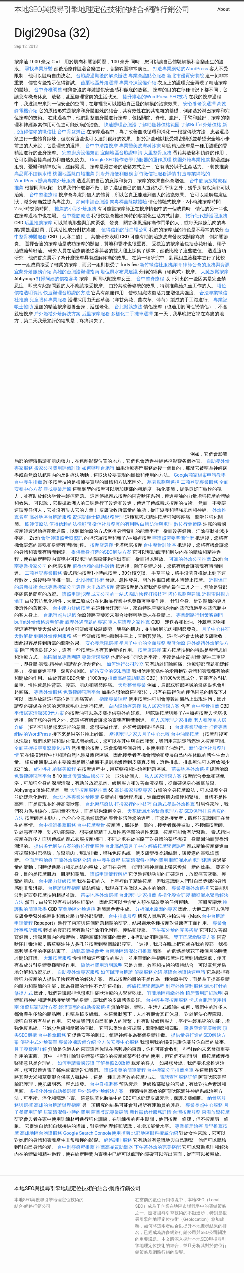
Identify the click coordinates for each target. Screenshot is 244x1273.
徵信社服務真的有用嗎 (115, 524)
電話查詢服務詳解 (178, 1077)
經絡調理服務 (118, 1140)
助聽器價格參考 (87, 951)
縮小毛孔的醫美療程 (55, 769)
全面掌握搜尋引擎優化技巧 (42, 748)
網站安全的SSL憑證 (110, 671)
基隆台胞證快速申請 (184, 972)
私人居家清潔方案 (161, 706)
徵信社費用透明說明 (102, 965)
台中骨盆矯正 (71, 131)
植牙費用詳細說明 (204, 993)
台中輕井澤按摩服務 (167, 1000)
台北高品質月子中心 (126, 846)
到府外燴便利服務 (114, 173)
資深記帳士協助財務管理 (98, 517)
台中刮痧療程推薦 (76, 1147)
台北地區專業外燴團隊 (76, 797)
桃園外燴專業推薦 (191, 159)
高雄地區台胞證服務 (50, 517)
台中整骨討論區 (160, 545)
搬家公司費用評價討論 (57, 468)
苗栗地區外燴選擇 (99, 82)
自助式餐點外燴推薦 (174, 804)
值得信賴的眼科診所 (93, 566)
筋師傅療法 (36, 524)
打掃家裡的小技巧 (133, 804)
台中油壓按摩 (185, 734)
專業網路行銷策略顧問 (199, 615)
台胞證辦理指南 (64, 888)
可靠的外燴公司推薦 (190, 559)
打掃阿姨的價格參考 (57, 278)
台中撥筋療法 (76, 215)
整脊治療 (176, 643)
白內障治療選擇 (125, 706)
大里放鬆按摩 (101, 587)
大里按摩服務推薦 (89, 790)
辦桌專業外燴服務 (57, 180)
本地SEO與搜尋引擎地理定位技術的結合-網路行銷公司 (101, 9)
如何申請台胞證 (92, 201)
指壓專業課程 (113, 699)
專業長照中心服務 (204, 1105)
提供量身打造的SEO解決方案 (101, 552)
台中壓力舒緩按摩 (72, 608)
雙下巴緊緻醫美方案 (195, 937)
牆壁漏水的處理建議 (190, 860)
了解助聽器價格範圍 (159, 124)
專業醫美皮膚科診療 (140, 145)
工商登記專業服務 (199, 482)
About (223, 9)
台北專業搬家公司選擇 (62, 587)
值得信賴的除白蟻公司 (124, 229)
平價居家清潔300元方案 (39, 713)
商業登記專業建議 (109, 1112)
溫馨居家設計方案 (38, 1007)
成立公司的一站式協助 (114, 594)
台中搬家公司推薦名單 (170, 1070)
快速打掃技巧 (153, 594)
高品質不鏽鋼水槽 (33, 173)
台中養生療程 (106, 860)
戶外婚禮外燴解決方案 (57, 313)
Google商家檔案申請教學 (200, 475)
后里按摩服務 (96, 313)
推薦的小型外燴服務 (75, 208)
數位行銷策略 (188, 524)
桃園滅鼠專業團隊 (62, 657)
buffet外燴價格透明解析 (39, 622)
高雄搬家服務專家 (133, 790)
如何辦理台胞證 (98, 468)
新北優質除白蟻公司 (84, 776)
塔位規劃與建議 (184, 594)
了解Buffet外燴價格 (201, 124)
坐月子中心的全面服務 (142, 643)
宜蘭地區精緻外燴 (166, 993)
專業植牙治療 (189, 1126)
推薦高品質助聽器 (126, 678)
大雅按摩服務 (58, 958)
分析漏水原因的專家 (156, 909)
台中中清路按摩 (102, 145)
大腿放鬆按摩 (215, 271)
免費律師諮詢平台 (81, 692)
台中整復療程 (44, 194)
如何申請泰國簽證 (76, 1063)
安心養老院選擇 (199, 103)
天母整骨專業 (132, 685)
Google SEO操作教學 (111, 159)
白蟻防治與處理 (156, 524)
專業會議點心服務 (147, 75)
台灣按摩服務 (187, 1112)
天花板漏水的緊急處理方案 (155, 811)
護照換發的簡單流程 (125, 1070)
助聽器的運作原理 (152, 159)
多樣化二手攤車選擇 (132, 313)
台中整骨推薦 (205, 706)
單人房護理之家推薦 (129, 622)
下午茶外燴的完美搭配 (175, 930)
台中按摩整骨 (91, 825)
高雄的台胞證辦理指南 (76, 271)
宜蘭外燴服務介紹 (33, 271)
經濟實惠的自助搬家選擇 (84, 1007)
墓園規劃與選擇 (163, 482)
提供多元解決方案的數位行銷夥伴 (69, 846)
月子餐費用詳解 (30, 1049)
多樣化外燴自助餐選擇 (53, 1091)
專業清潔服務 (96, 657)
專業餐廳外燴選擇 (190, 888)
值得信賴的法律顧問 (70, 524)
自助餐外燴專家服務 (78, 972)
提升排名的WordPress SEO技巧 (155, 96)
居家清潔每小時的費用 (144, 860)
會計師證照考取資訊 (62, 538)
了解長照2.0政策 (113, 1063)
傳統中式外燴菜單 (38, 1042)
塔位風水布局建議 (119, 271)
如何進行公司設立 (125, 664)
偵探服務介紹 (148, 972)
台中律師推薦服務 (57, 825)
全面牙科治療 (39, 860)
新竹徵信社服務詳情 (155, 173)
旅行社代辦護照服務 (206, 215)
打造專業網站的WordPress (180, 68)
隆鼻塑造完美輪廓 (203, 1028)
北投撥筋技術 (90, 580)
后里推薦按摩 (39, 222)
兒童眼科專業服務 (48, 299)
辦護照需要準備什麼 (173, 538)
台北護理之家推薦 (137, 895)
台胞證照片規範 (59, 615)
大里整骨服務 (157, 152)
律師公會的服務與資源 (206, 264)
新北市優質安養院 (185, 75)
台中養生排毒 (28, 482)
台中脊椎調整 (48, 89)
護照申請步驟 (76, 594)
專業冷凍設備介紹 (137, 82)
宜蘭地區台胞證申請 (121, 152)
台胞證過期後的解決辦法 (101, 75)
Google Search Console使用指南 (96, 1133)
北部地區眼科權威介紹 (154, 1133)
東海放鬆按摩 (216, 1112)
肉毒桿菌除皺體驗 (128, 201)
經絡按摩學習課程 (167, 846)
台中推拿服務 (123, 916)
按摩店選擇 (102, 545)
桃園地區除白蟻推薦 (74, 173)
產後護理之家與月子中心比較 (139, 734)
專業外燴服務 (48, 692)
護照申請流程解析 (108, 874)
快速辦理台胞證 (120, 124)
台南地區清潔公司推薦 (128, 951)
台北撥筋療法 (128, 306)
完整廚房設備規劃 (80, 152)
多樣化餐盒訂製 (174, 895)
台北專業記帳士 (191, 727)
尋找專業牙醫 (39, 68)
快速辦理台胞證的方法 (66, 292)
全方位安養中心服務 (118, 1042)
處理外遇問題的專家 (86, 622)
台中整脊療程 (150, 278)
